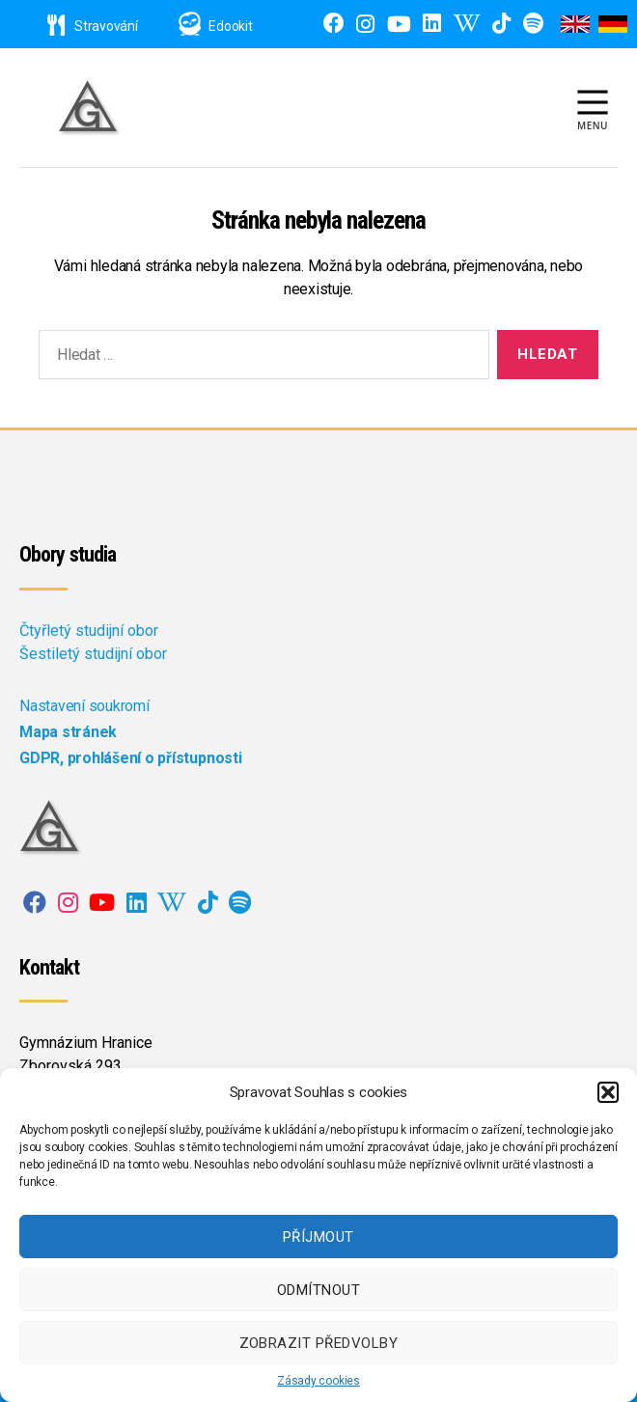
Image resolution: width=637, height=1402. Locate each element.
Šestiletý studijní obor (93, 654)
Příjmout (318, 1237)
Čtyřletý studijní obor (88, 630)
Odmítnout (319, 1290)
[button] (608, 1092)
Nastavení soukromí (84, 706)
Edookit (230, 26)
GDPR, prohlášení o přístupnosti (130, 758)
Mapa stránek (68, 732)
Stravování (92, 26)
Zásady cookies (318, 1381)
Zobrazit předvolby (319, 1343)
